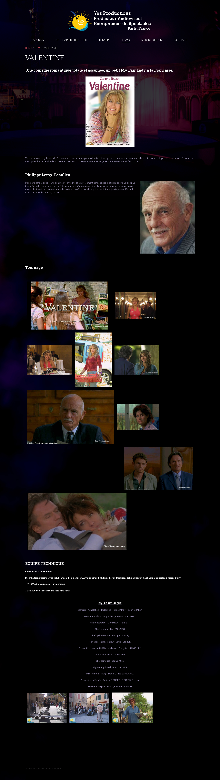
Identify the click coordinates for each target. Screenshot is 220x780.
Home (28, 60)
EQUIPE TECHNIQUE (44, 572)
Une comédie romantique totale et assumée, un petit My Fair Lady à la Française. (99, 82)
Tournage (34, 276)
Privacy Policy (54, 768)
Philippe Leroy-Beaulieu (47, 183)
